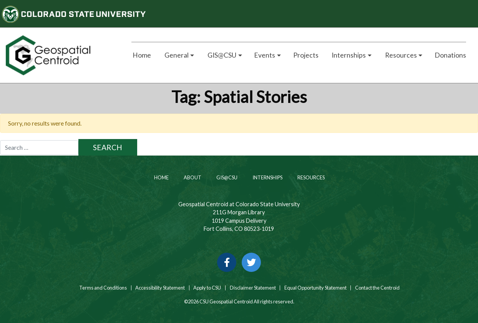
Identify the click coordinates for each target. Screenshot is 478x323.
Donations (450, 55)
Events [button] (264, 55)
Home (141, 55)
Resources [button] (400, 55)
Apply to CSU (207, 287)
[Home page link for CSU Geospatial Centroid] (60, 55)
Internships (267, 177)
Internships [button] (348, 55)
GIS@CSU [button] (221, 55)
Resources (311, 177)
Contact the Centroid (377, 287)
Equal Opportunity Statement (315, 287)
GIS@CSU (226, 177)
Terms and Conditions (102, 287)
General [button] (176, 55)
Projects (306, 55)
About (192, 177)
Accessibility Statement (160, 287)
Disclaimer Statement (253, 287)
